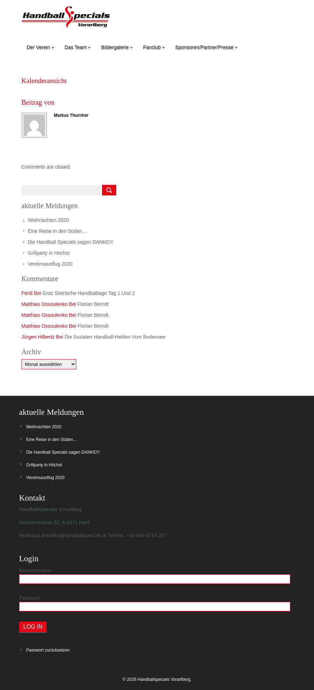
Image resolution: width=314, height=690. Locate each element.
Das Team (78, 47)
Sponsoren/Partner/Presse (206, 47)
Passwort (29, 598)
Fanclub (154, 47)
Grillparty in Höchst (49, 253)
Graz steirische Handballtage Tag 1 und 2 (88, 293)
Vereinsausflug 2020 (50, 264)
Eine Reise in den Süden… (57, 231)
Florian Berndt (92, 304)
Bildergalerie (116, 47)
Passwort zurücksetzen (48, 650)
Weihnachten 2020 (48, 220)
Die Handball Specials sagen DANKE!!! (71, 242)
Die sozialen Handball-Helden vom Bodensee (115, 337)
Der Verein (40, 47)
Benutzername (35, 570)
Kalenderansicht (44, 80)
